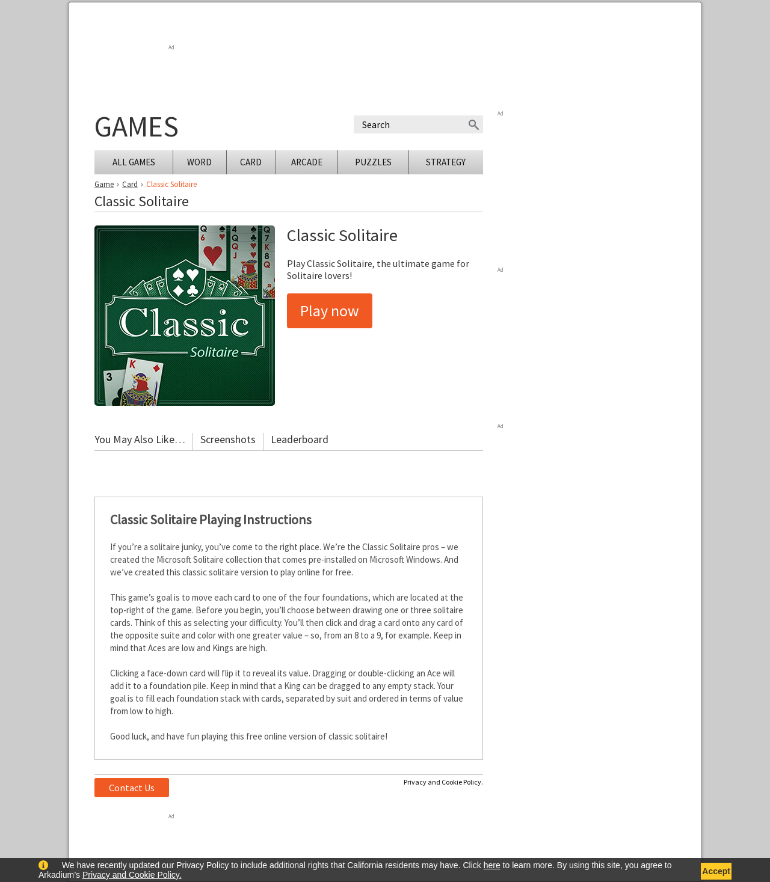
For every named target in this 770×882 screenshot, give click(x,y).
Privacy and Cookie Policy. (443, 781)
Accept (716, 871)
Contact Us (132, 788)
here (492, 865)
